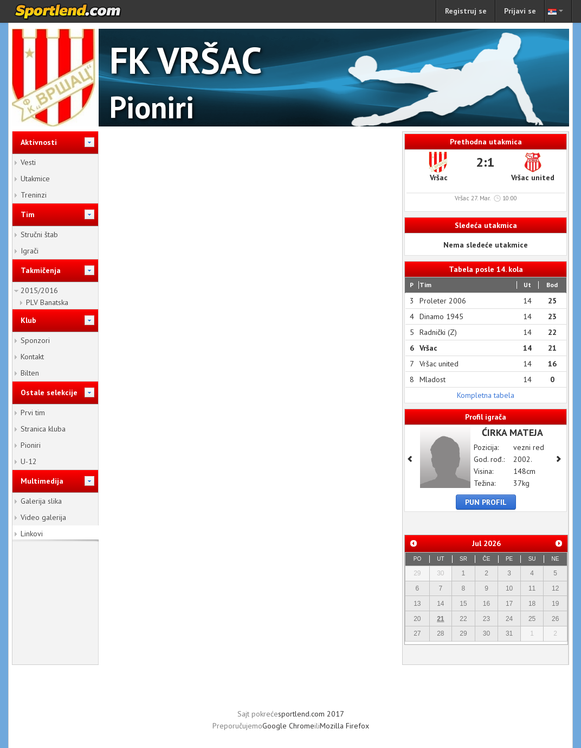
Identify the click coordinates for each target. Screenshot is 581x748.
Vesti (28, 162)
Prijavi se (520, 11)
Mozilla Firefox (344, 726)
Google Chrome (288, 726)
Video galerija (43, 517)
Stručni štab (39, 234)
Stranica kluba (43, 429)
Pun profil (486, 502)
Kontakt (32, 357)
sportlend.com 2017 (311, 714)
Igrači (29, 251)
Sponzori (35, 340)
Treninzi (34, 195)
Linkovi (32, 533)
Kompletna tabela (485, 395)
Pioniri (31, 445)
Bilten (30, 373)
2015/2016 (39, 290)
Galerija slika (41, 501)
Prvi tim (33, 412)
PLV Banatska (47, 302)
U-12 (29, 461)
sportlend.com (79, 11)
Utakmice (35, 178)
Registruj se (466, 11)
